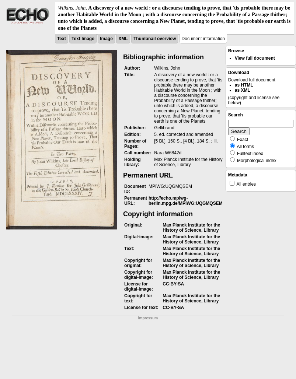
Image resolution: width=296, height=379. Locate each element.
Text (61, 38)
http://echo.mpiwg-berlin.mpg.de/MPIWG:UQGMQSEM (186, 201)
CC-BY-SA (173, 284)
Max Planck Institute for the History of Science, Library (191, 227)
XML (123, 38)
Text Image (83, 38)
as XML (242, 90)
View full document (255, 58)
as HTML (244, 85)
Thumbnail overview (154, 38)
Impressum (148, 318)
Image (106, 38)
